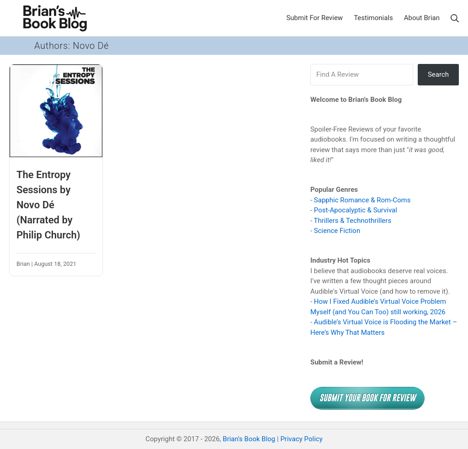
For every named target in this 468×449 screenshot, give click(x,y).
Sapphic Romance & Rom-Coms (362, 200)
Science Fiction (337, 231)
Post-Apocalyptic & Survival (355, 210)
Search (438, 74)
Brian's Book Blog (249, 439)
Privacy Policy (301, 439)
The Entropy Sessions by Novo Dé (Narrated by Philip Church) (48, 205)
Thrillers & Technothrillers (353, 221)
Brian (23, 263)
